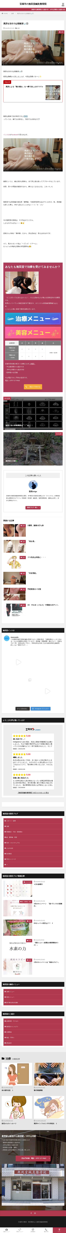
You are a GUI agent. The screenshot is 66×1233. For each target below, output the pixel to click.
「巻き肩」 (31, 541)
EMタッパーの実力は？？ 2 (43, 923)
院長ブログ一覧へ (32, 507)
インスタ (6, 134)
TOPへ (59, 1230)
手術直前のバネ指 (34, 589)
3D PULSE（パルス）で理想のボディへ (42, 605)
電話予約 (46, 1230)
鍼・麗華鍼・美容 (11, 837)
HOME (6, 13)
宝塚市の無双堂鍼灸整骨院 (33, 4)
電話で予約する (34, 387)
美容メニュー (10, 997)
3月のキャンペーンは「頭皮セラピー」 (47, 962)
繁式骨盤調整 (38, 1090)
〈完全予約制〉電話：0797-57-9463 (33, 1158)
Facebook (14, 134)
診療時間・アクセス (12, 1021)
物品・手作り (10, 1037)
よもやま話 (9, 848)
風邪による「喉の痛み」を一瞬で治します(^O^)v (24, 87)
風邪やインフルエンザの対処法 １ (45, 1123)
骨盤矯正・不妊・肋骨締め (14, 832)
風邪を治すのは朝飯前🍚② (25, 13)
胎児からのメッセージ (9, 1123)
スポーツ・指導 (11, 821)
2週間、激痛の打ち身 (35, 525)
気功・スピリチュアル (13, 843)
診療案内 (33, 1230)
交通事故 (9, 1032)
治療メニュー (10, 991)
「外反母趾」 (32, 573)
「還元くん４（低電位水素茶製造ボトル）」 (46, 944)
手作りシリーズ (11, 859)
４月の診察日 (38, 884)
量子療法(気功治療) (12, 1002)
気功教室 (9, 854)
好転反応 (9, 1043)
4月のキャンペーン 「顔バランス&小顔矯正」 (48, 905)
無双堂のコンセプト (12, 1026)
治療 (12, 13)
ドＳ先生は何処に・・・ (36, 557)
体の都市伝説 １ (7, 1090)
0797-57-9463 (15, 380)
